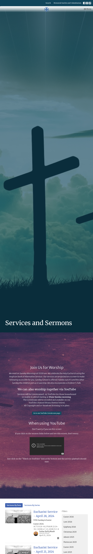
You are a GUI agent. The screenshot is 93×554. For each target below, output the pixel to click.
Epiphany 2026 (70, 527)
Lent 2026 (68, 522)
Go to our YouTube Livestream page (46, 413)
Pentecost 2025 (70, 542)
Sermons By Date (14, 505)
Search (48, 3)
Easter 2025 (69, 547)
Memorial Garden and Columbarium (67, 3)
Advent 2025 (69, 537)
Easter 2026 (69, 517)
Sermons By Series (32, 505)
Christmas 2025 (70, 532)
